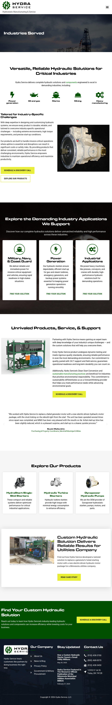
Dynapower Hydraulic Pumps (92, 494)
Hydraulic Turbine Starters (56, 494)
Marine (56, 101)
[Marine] (56, 95)
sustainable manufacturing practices (69, 374)
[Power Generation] (55, 249)
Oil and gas (34, 101)
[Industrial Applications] (92, 249)
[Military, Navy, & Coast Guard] (19, 249)
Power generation (12, 102)
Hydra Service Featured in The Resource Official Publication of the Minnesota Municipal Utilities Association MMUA (69, 675)
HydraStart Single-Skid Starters (19, 494)
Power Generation (56, 259)
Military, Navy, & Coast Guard (19, 259)
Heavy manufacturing (100, 102)
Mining (77, 101)
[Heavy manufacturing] (100, 95)
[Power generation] (12, 95)
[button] (107, 7)
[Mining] (78, 95)
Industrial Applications (92, 259)
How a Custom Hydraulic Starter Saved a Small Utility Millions (68, 657)
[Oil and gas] (34, 95)
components (71, 82)
